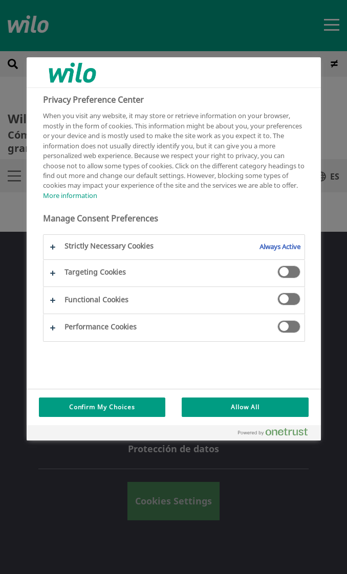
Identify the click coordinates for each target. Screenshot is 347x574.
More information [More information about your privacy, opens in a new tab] (70, 195)
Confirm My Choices (102, 407)
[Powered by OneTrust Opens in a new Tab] (277, 434)
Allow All (245, 407)
